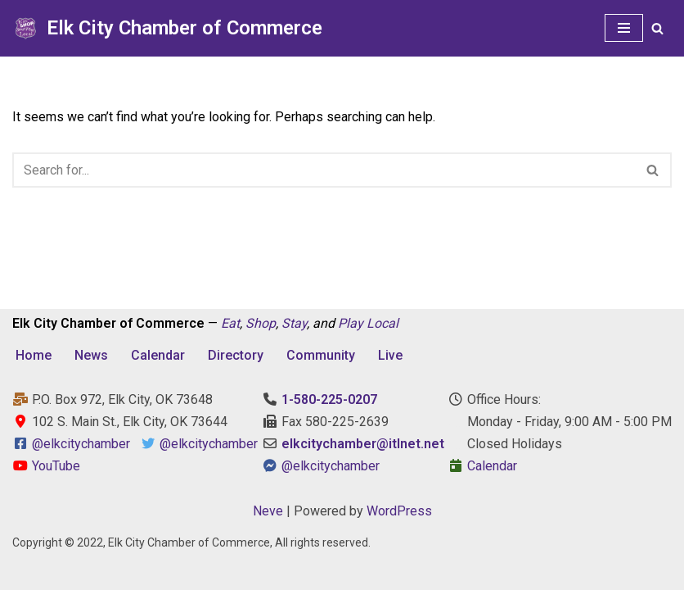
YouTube (46, 466)
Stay (294, 323)
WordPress (399, 511)
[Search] (657, 28)
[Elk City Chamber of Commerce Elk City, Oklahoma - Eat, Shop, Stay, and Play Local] (167, 28)
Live (390, 355)
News (91, 355)
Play (350, 323)
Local (382, 323)
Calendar (158, 355)
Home (34, 355)
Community (320, 355)
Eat (230, 323)
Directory (235, 355)
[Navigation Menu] (624, 28)
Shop (260, 323)
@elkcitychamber (81, 444)
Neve (268, 511)
